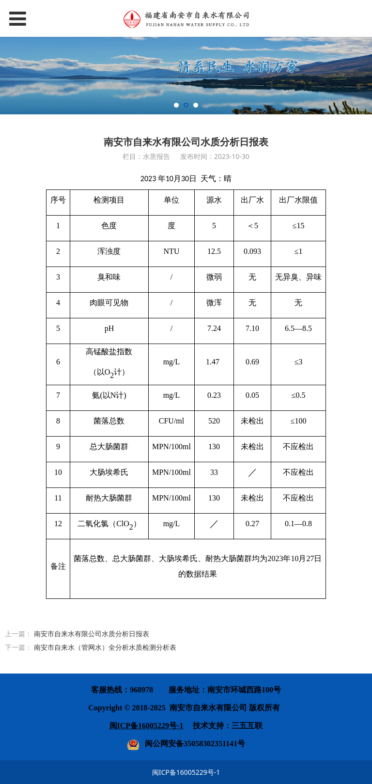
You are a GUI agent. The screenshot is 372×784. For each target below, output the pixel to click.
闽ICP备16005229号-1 (186, 772)
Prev (10, 76)
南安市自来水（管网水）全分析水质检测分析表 (105, 647)
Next (361, 76)
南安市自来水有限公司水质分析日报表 (91, 633)
